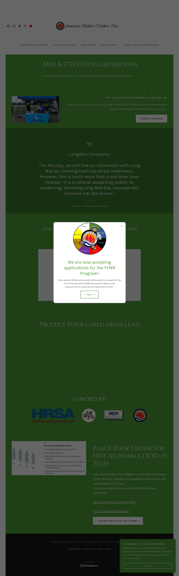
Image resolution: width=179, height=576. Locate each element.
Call (89, 294)
